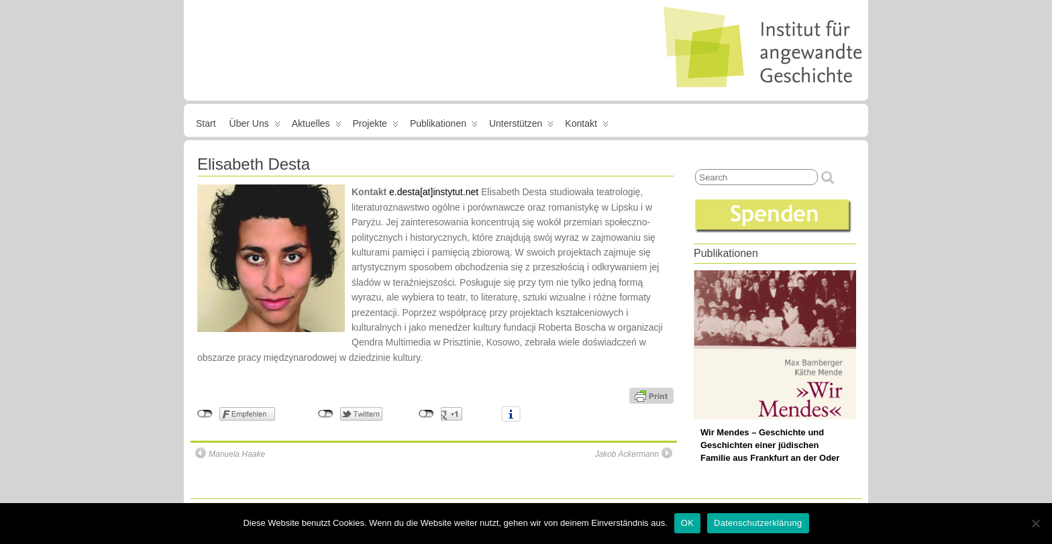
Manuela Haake (230, 453)
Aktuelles (316, 126)
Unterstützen (521, 126)
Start (206, 123)
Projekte (376, 126)
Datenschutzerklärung (758, 523)
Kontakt (586, 126)
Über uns (254, 126)
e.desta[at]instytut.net (433, 191)
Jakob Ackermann (633, 453)
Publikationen (444, 126)
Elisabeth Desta (253, 164)
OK (687, 523)
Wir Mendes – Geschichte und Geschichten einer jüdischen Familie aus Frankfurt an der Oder (769, 445)
